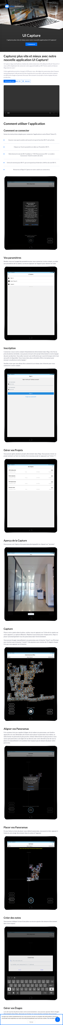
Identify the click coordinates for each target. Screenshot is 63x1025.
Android (26, 81)
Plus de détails (51, 1018)
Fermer (31, 1022)
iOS (18, 81)
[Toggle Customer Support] (57, 1019)
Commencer (31, 44)
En (53, 2)
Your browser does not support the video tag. (31, 101)
